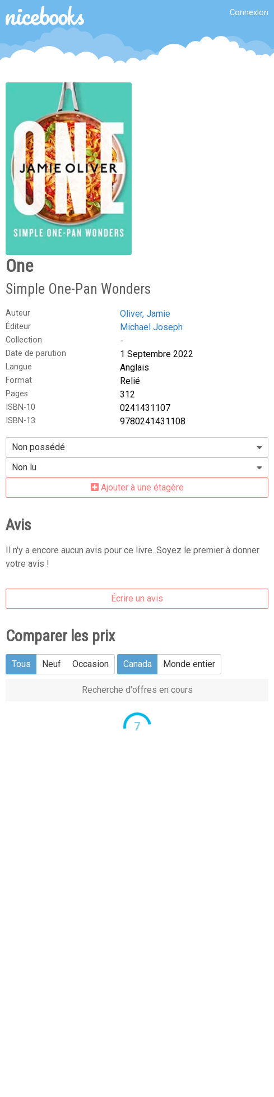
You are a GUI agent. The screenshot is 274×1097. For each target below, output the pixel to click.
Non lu (24, 467)
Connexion (249, 12)
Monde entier (189, 664)
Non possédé (38, 447)
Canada (137, 664)
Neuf (51, 664)
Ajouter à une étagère (137, 487)
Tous (21, 664)
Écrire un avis (137, 598)
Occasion (90, 664)
